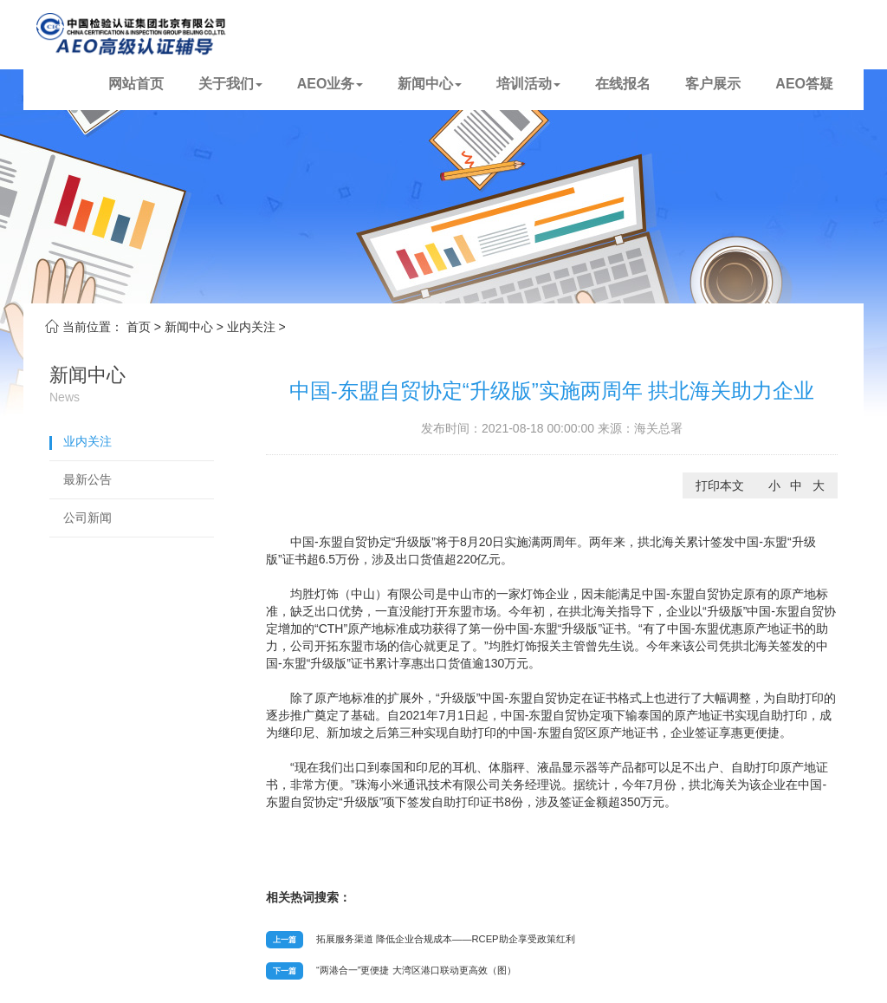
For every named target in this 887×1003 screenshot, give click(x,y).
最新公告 (87, 479)
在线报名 (623, 83)
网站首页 (136, 83)
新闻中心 (430, 83)
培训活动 (528, 83)
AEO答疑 (804, 83)
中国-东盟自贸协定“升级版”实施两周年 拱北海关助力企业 (552, 390)
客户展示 (713, 83)
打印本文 (720, 485)
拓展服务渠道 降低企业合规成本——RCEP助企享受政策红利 (445, 939)
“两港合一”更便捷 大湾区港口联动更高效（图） (416, 970)
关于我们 (230, 83)
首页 (138, 327)
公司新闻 (87, 517)
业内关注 (251, 327)
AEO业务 (330, 83)
